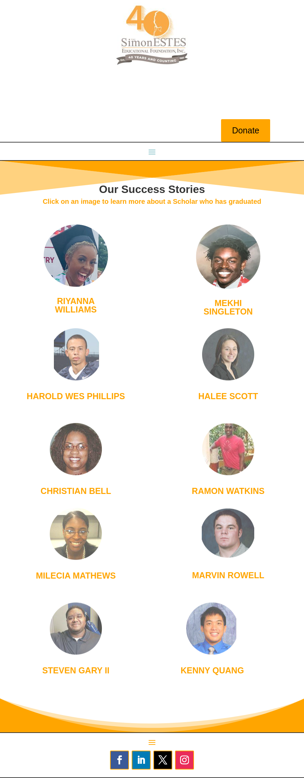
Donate (245, 130)
